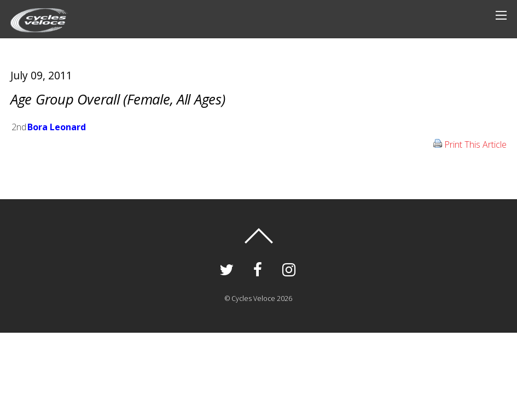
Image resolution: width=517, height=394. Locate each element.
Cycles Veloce (253, 298)
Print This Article (475, 144)
